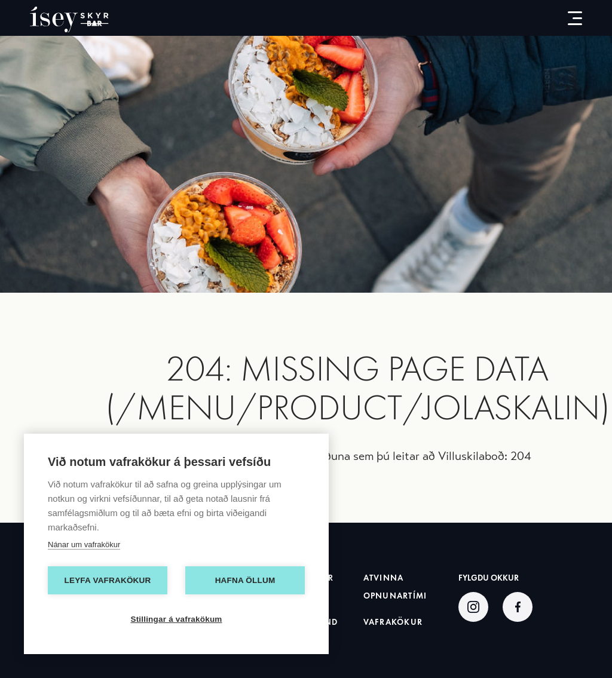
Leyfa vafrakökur (108, 580)
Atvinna (383, 578)
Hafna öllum (245, 580)
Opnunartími (395, 596)
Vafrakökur (393, 622)
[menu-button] (565, 18)
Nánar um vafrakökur (84, 544)
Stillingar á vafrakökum (176, 619)
